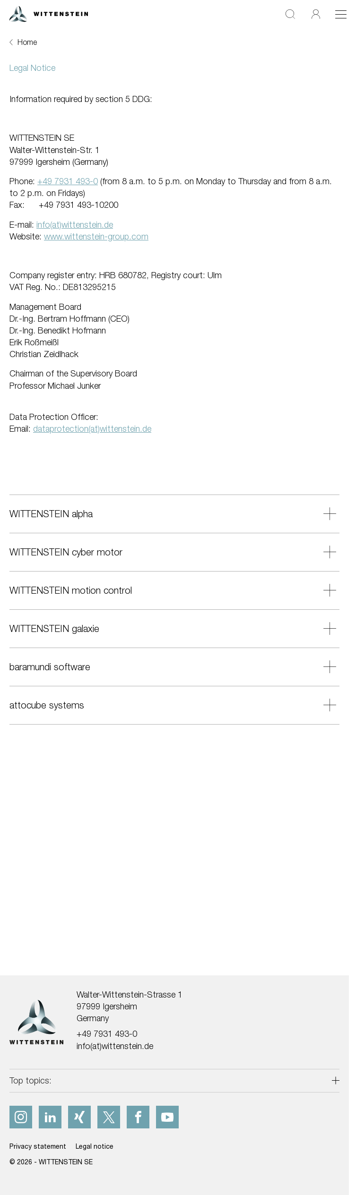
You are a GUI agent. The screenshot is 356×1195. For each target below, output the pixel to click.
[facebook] (138, 1117)
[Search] (290, 14)
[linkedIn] (50, 1117)
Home (27, 42)
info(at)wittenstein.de (115, 1046)
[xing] (79, 1117)
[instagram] (20, 1117)
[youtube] (167, 1117)
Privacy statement (37, 1146)
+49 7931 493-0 (107, 1034)
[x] (108, 1117)
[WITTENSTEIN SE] (48, 13)
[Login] (316, 14)
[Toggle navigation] (341, 14)
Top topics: (30, 1080)
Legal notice (94, 1146)
